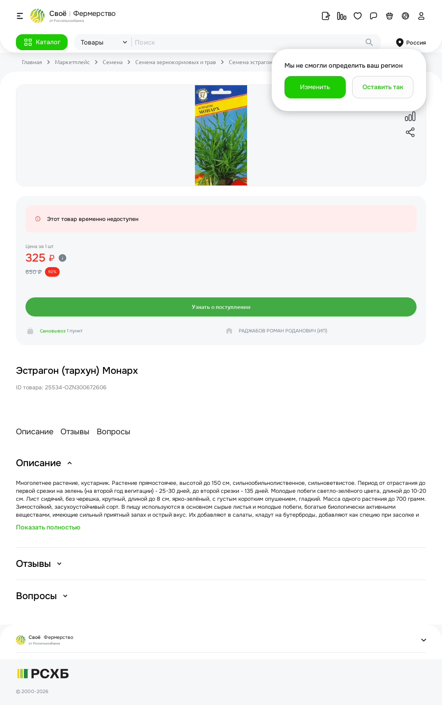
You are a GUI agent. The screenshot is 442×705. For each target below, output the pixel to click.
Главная (32, 62)
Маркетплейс (72, 62)
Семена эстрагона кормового (267, 62)
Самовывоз (53, 330)
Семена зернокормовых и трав (175, 62)
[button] (42, 42)
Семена (113, 62)
